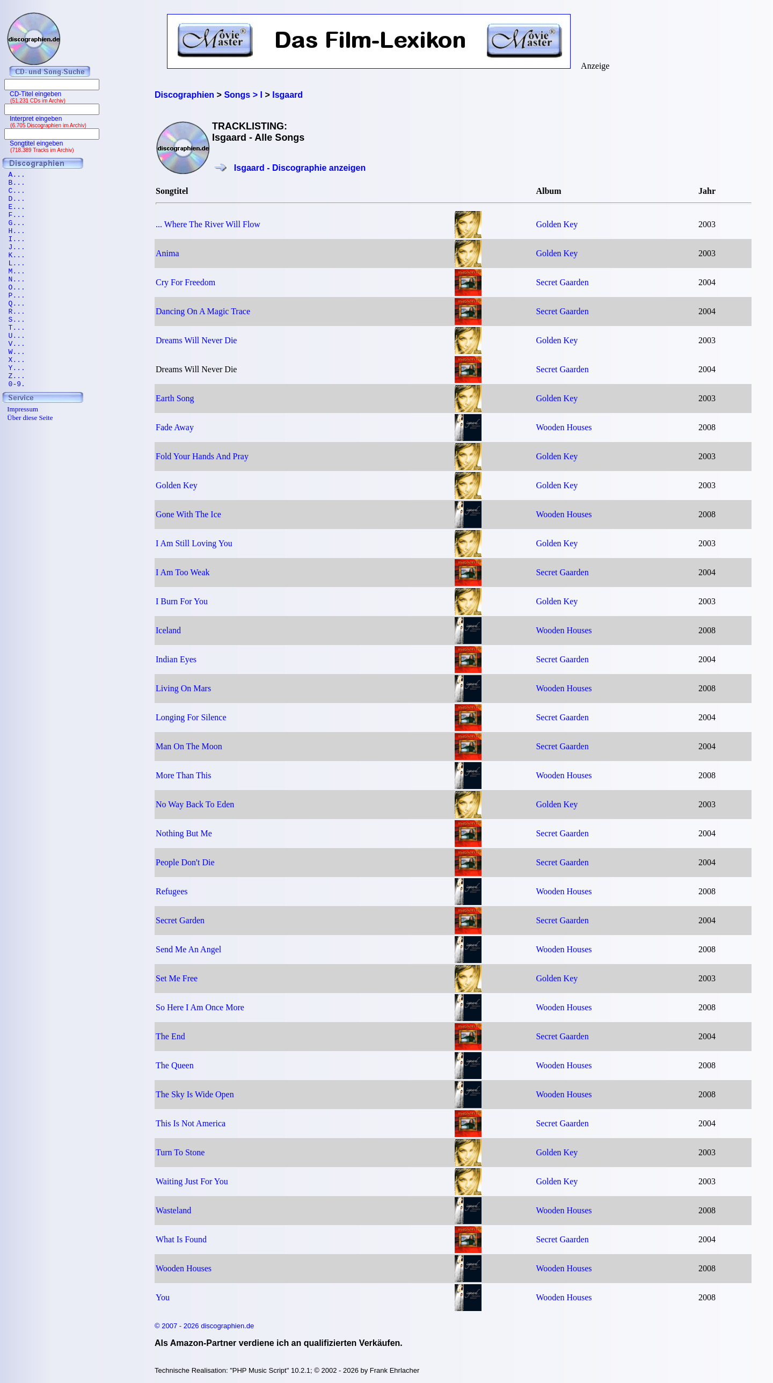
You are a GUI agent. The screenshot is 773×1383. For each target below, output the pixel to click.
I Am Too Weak (183, 572)
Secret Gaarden (562, 282)
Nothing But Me (184, 833)
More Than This (183, 775)
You (163, 1297)
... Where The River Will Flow (208, 224)
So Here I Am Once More (200, 1007)
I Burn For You (182, 601)
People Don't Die (185, 862)
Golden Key (557, 224)
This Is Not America (190, 1123)
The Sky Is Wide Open (195, 1094)
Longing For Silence (191, 717)
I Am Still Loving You (194, 543)
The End (170, 1036)
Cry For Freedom (185, 282)
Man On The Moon (189, 746)
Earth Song (175, 398)
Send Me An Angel (188, 949)
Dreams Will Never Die (196, 340)
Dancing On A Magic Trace (203, 311)
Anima (167, 253)
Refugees (172, 891)
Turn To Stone (180, 1152)
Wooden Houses (564, 427)
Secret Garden (180, 920)
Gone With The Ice (188, 514)
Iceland (168, 630)
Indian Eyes (176, 659)
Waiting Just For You (192, 1181)
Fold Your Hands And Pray (202, 456)
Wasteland (173, 1210)
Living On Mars (183, 688)
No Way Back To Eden (195, 804)
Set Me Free (177, 978)
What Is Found (181, 1239)
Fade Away (175, 427)
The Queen (175, 1065)
